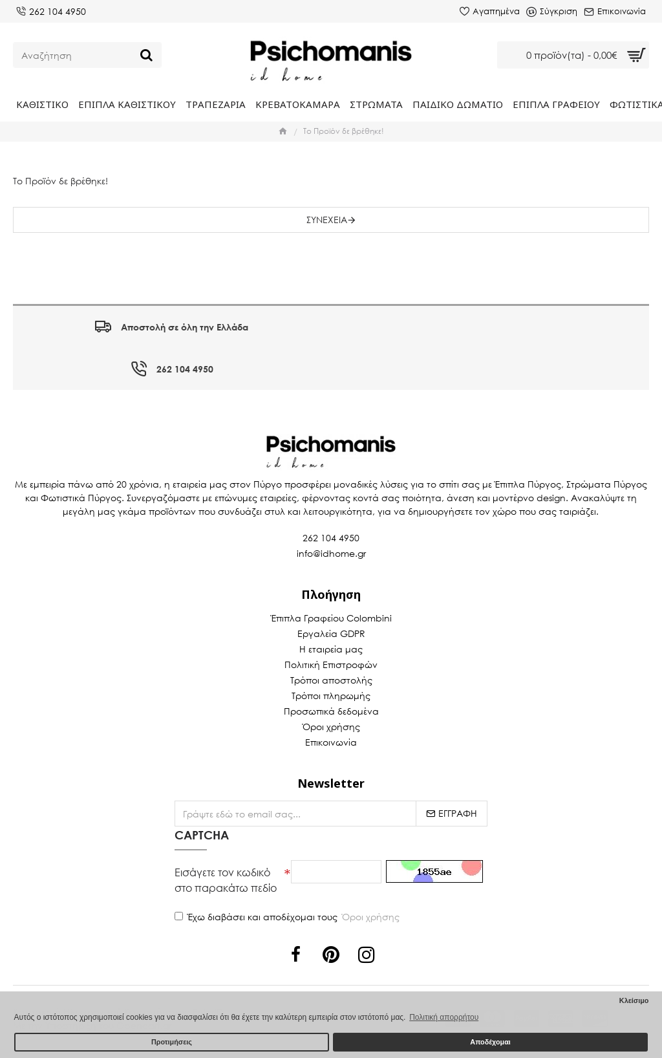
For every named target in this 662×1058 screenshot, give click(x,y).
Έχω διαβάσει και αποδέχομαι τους (288, 916)
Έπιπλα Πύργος (528, 484)
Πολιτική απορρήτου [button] (443, 1017)
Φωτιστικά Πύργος (81, 497)
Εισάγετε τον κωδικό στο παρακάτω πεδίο (226, 879)
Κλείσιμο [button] (634, 1000)
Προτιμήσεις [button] (171, 1042)
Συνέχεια (326, 219)
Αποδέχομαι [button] (490, 1042)
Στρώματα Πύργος (606, 484)
